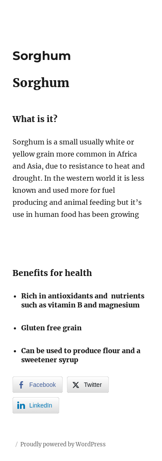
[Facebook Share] (38, 384)
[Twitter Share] (87, 384)
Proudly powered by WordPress (63, 444)
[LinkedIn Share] (36, 405)
